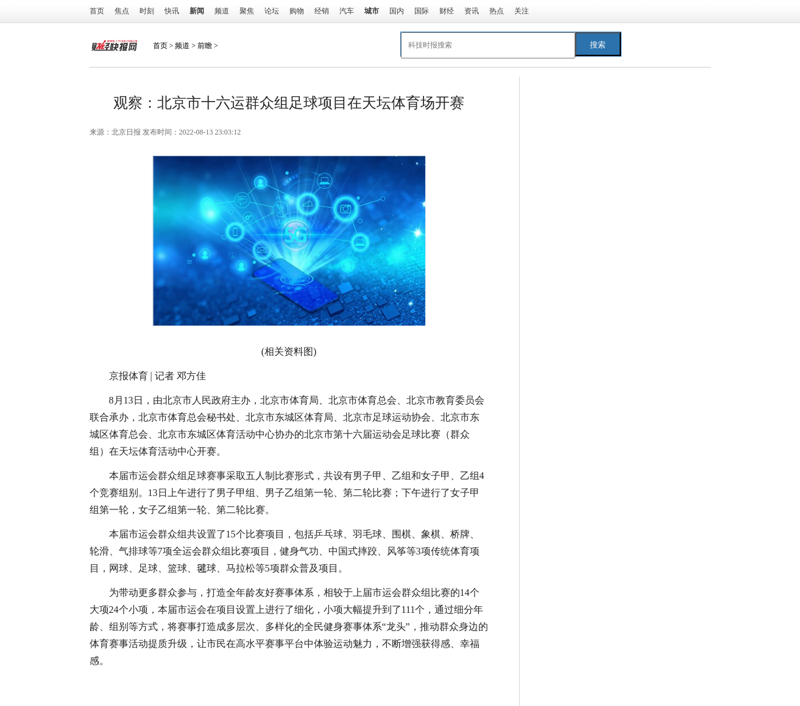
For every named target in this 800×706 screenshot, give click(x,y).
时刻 (147, 11)
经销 (321, 11)
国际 (421, 11)
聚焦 (246, 11)
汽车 (346, 11)
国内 (396, 11)
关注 (521, 11)
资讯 (471, 11)
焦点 (122, 11)
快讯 (172, 11)
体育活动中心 (240, 685)
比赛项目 (291, 685)
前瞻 (204, 45)
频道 (221, 11)
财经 (446, 11)
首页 (97, 11)
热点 (496, 11)
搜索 (598, 44)
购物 (296, 11)
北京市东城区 (179, 685)
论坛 (271, 11)
